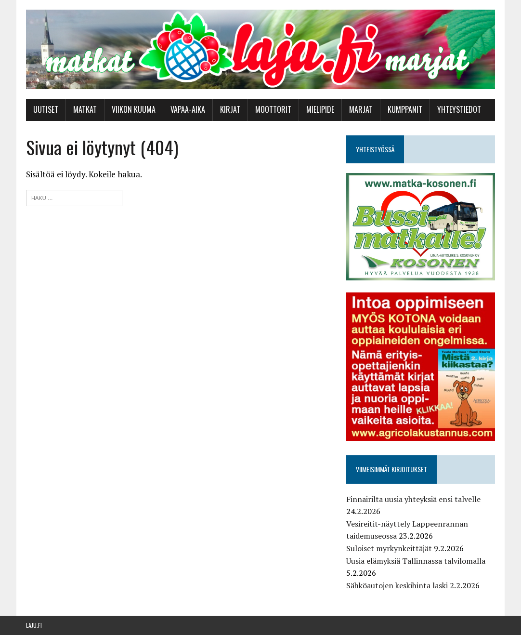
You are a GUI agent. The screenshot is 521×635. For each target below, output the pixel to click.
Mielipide (320, 109)
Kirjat (230, 109)
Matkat (85, 109)
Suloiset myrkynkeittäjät (389, 548)
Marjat (361, 109)
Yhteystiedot (459, 109)
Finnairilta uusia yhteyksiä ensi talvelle (413, 499)
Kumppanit (405, 109)
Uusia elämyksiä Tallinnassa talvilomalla (415, 561)
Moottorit (273, 109)
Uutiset (45, 109)
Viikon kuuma (134, 109)
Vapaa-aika (187, 109)
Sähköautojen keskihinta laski (397, 585)
